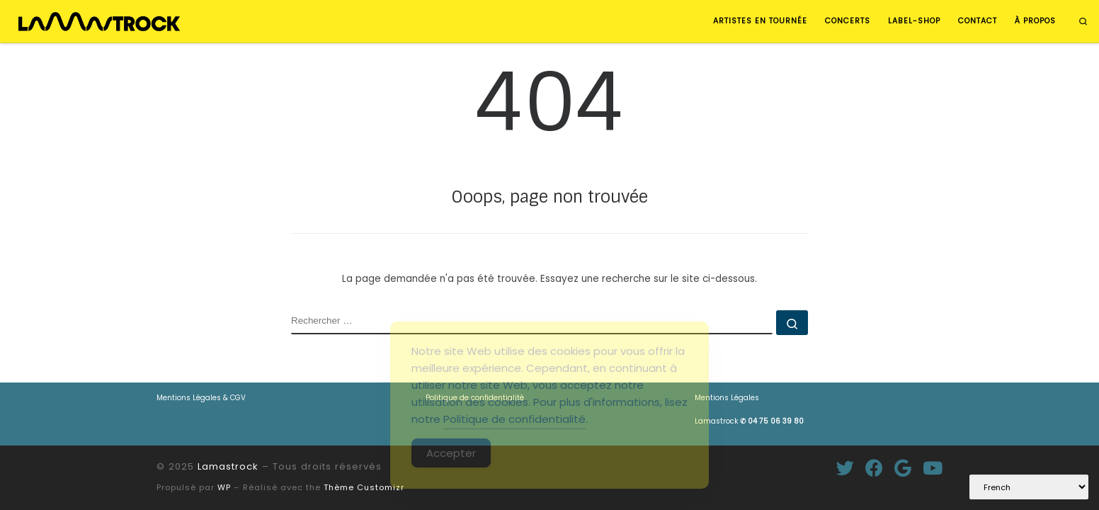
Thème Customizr (364, 487)
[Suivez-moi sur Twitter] (845, 468)
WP (224, 487)
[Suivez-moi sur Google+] (902, 468)
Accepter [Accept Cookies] (451, 453)
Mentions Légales (727, 397)
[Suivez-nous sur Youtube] (933, 468)
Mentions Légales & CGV (201, 397)
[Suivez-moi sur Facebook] (874, 468)
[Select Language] (1028, 487)
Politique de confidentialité (514, 419)
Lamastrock (749, 421)
